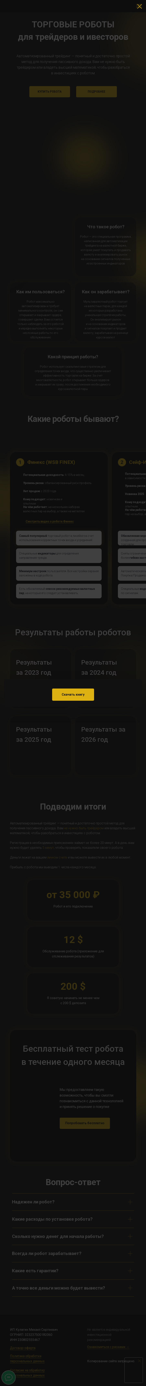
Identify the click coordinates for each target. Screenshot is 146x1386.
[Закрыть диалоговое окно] (139, 6)
